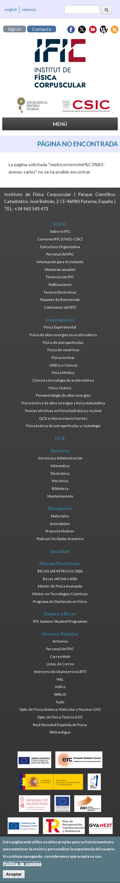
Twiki (60, 702)
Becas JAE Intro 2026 (60, 579)
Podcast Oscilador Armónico (60, 539)
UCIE (60, 438)
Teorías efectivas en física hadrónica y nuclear (63, 411)
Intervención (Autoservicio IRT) (60, 671)
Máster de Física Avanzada (60, 586)
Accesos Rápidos (60, 633)
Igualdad (60, 551)
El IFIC (60, 224)
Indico (60, 687)
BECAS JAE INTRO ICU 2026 (60, 571)
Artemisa (60, 641)
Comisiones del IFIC (60, 307)
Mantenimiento (60, 496)
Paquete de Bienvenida (60, 299)
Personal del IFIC (60, 254)
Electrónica (60, 473)
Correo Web (60, 656)
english (10, 9)
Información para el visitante (60, 262)
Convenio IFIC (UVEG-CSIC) (60, 239)
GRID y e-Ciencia (63, 365)
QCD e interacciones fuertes (63, 418)
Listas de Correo (60, 664)
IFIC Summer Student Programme (60, 621)
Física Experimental (60, 327)
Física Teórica (60, 388)
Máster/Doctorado (60, 563)
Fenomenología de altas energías (63, 395)
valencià (29, 9)
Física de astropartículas (63, 342)
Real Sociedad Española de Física (60, 725)
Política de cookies (22, 866)
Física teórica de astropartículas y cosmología (63, 426)
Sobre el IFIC (60, 231)
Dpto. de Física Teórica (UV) (60, 717)
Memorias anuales (60, 269)
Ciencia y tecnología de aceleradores (63, 380)
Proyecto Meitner (60, 531)
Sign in (14, 29)
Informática (60, 466)
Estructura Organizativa (60, 247)
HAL (60, 679)
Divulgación (60, 508)
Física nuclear (63, 357)
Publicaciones (60, 284)
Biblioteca (60, 488)
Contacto (41, 29)
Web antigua (60, 732)
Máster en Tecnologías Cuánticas (60, 594)
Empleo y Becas (60, 613)
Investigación (60, 319)
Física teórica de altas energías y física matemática (63, 403)
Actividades (60, 524)
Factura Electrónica (60, 292)
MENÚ (60, 124)
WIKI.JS (60, 694)
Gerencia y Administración (60, 458)
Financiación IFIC (60, 277)
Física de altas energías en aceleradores (63, 335)
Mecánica (60, 481)
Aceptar (14, 877)
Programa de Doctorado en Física (60, 601)
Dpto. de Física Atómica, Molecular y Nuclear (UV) (60, 709)
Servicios (60, 450)
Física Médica (63, 372)
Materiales (60, 516)
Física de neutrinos (63, 350)
